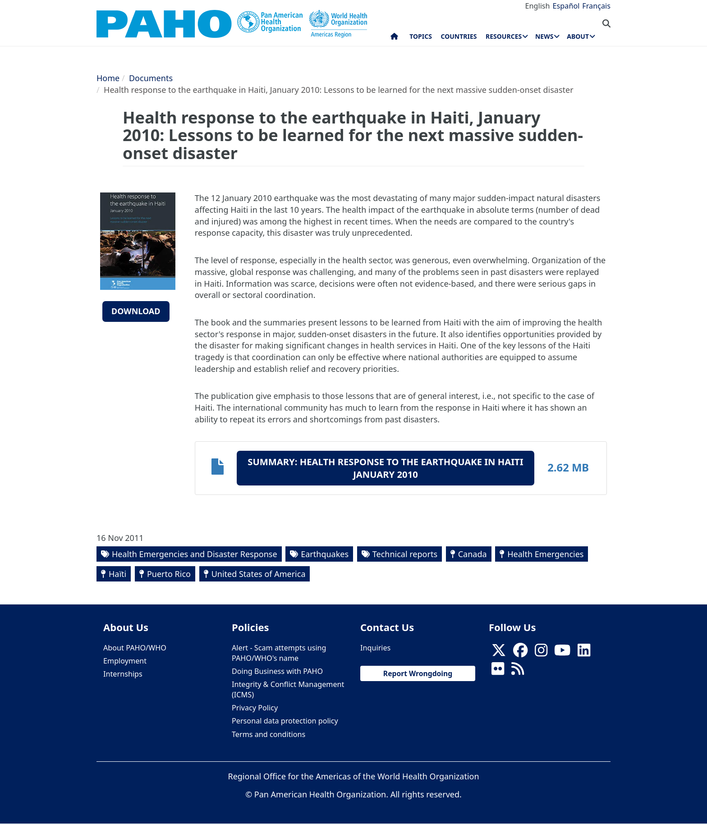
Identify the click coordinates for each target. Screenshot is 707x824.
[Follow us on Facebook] (520, 653)
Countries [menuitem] (459, 36)
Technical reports (404, 554)
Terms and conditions (268, 734)
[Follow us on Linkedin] (584, 653)
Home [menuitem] (394, 38)
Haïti (117, 573)
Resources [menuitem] (504, 36)
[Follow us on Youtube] (562, 653)
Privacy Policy (255, 708)
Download (136, 311)
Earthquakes (325, 554)
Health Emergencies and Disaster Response (194, 554)
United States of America (258, 573)
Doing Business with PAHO (277, 671)
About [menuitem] (578, 36)
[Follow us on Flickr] (497, 671)
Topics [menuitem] (420, 36)
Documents (151, 78)
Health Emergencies (545, 554)
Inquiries (375, 648)
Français (596, 6)
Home (107, 78)
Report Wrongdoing (417, 673)
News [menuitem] (544, 36)
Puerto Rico (169, 573)
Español (566, 6)
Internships (122, 674)
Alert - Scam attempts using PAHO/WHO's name (279, 653)
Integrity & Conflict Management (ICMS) (288, 689)
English (537, 6)
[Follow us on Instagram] (541, 653)
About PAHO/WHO (134, 648)
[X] (498, 653)
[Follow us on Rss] (517, 671)
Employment (125, 661)
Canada (472, 554)
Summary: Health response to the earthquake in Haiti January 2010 (385, 468)
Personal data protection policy (285, 721)
